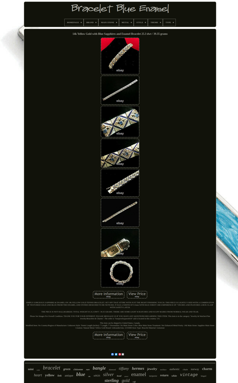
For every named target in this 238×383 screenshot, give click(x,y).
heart (38, 375)
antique (69, 375)
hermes (138, 368)
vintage (189, 375)
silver (108, 374)
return (164, 375)
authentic (175, 369)
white (174, 375)
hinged (203, 376)
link (60, 375)
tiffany (124, 368)
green (66, 369)
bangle (99, 368)
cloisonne (78, 369)
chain (185, 369)
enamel (138, 374)
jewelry (152, 369)
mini (31, 369)
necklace (163, 370)
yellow (49, 375)
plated (126, 376)
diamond (112, 369)
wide (38, 370)
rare (88, 369)
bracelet (51, 368)
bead (119, 376)
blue (80, 374)
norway (195, 369)
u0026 (97, 375)
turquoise (153, 376)
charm (207, 369)
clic (89, 376)
